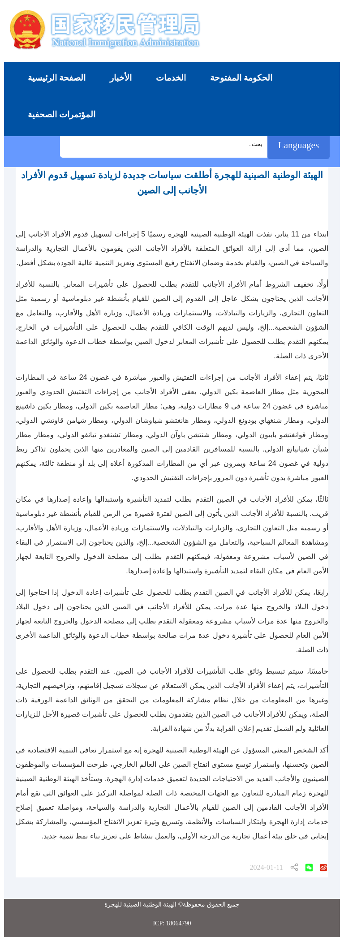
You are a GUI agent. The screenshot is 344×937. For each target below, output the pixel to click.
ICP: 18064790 (172, 923)
